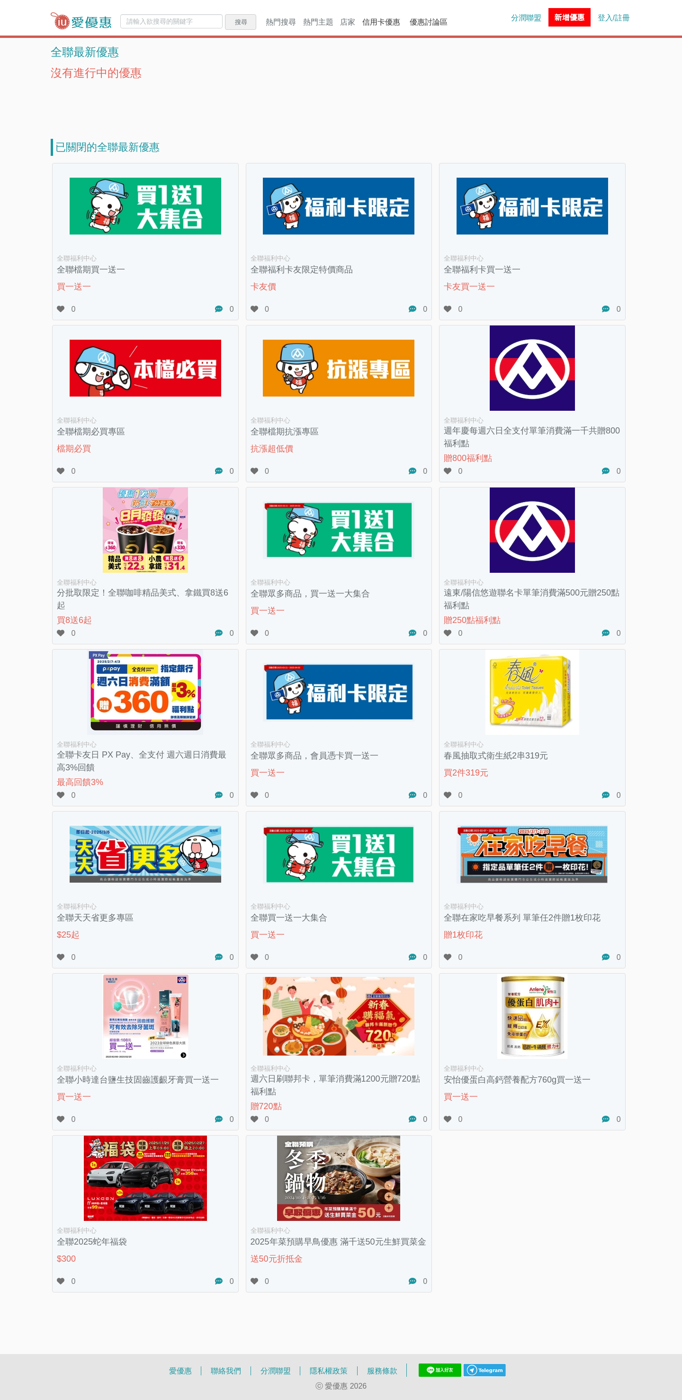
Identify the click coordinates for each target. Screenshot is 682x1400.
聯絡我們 (226, 1370)
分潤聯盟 (526, 17)
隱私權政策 (329, 1370)
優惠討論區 (429, 21)
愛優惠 (180, 1370)
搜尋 (241, 22)
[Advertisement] (341, 103)
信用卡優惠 (381, 21)
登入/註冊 (614, 17)
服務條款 (382, 1370)
